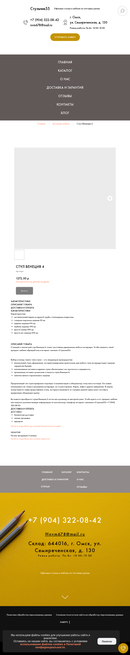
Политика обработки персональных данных (29, 614)
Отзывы (65, 96)
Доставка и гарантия (55, 479)
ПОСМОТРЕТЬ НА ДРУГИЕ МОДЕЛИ (32, 282)
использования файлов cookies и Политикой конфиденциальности (50, 646)
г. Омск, (75, 17)
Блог (65, 113)
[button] (65, 37)
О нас (65, 79)
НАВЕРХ (65, 622)
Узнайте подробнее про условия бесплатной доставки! (36, 426)
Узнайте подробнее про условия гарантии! (30, 438)
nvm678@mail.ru (41, 25)
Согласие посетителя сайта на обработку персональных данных (89, 614)
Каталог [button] (65, 70)
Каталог (67, 472)
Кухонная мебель (61, 124)
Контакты (65, 104)
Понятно (107, 641)
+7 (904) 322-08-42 (44, 20)
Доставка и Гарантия (65, 87)
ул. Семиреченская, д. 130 (88, 22)
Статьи (45, 486)
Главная (65, 62)
